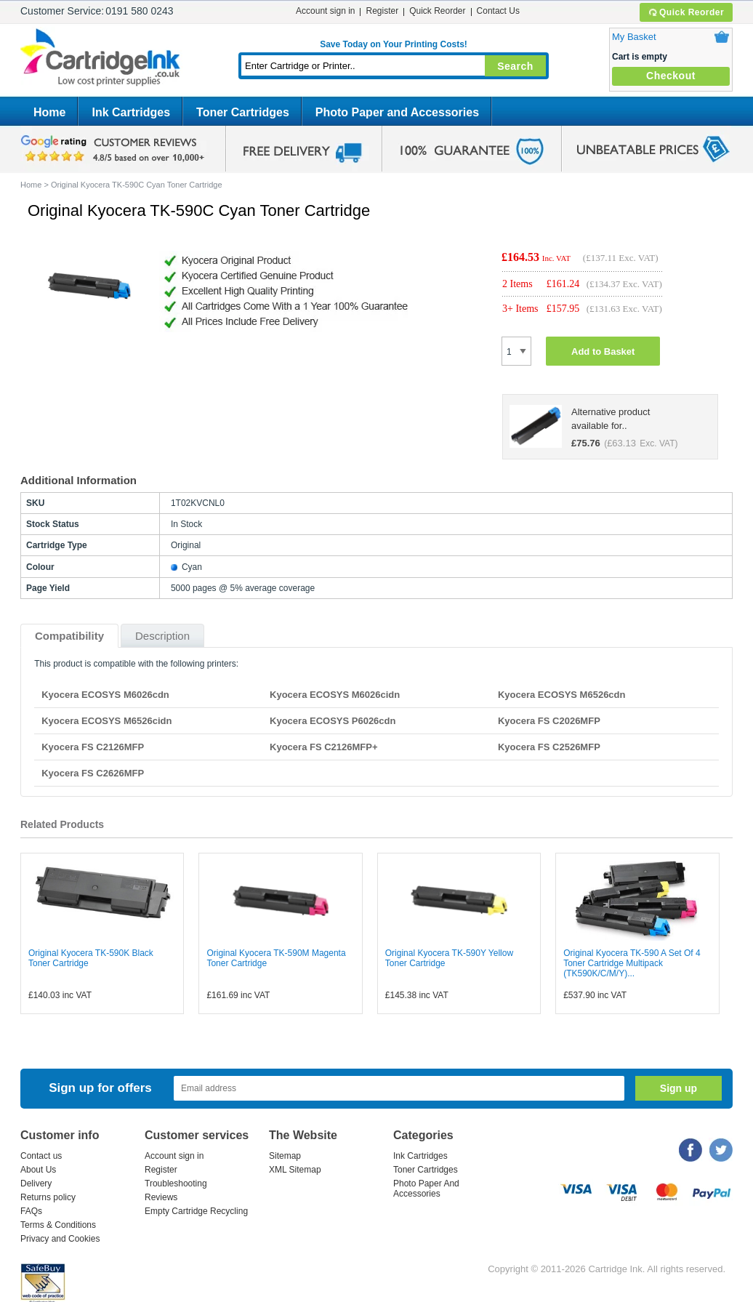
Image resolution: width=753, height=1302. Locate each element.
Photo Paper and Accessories (397, 112)
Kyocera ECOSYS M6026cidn (335, 694)
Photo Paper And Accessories (426, 1188)
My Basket (634, 36)
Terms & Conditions (58, 1225)
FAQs (31, 1211)
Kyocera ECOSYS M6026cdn (105, 694)
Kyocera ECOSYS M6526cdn (562, 694)
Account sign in (325, 11)
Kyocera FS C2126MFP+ (323, 747)
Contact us (41, 1156)
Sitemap (285, 1156)
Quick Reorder (686, 12)
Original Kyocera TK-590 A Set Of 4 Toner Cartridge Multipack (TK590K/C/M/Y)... (632, 963)
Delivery (36, 1183)
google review (114, 149)
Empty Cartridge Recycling (196, 1211)
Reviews (161, 1197)
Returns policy (48, 1197)
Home (49, 112)
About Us (38, 1170)
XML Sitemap (295, 1170)
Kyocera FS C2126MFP (92, 747)
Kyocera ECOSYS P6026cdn (332, 720)
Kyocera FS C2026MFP (549, 720)
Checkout (671, 75)
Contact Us (498, 11)
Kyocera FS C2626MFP (92, 773)
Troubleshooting (176, 1183)
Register (382, 11)
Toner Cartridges (242, 112)
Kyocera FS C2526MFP (549, 747)
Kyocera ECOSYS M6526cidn (106, 720)
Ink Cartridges (131, 112)
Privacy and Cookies (60, 1239)
